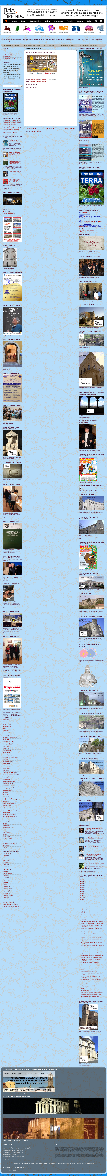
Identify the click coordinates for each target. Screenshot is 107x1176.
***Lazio (4, 868)
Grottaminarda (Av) (7, 783)
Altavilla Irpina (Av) (7, 752)
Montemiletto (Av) (7, 744)
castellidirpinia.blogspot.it (90, 221)
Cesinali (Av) (5, 734)
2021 (81, 889)
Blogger (92, 1163)
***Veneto (5, 877)
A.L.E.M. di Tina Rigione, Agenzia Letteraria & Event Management (18, 1147)
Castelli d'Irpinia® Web (8, 51)
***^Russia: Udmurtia (7, 900)
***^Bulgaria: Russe (7, 895)
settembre (84, 907)
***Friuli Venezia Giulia (8, 902)
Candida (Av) (6, 748)
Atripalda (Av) (6, 724)
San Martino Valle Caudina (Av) (10, 774)
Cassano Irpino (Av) (7, 827)
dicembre (84, 901)
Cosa (82, 969)
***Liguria (5, 858)
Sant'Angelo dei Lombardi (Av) (10, 757)
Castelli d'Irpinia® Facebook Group (11, 52)
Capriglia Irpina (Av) (7, 798)
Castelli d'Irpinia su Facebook (9, 1154)
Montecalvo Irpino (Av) (8, 787)
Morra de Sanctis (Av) (8, 808)
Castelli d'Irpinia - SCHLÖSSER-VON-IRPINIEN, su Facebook (17, 1158)
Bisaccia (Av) (6, 768)
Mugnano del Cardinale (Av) (9, 810)
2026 (81, 879)
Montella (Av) (6, 832)
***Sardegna (5, 893)
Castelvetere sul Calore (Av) (9, 799)
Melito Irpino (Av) (6, 830)
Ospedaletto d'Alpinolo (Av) (9, 772)
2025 (81, 881)
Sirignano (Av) (6, 845)
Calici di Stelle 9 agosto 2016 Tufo (89, 971)
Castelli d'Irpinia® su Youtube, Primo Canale (13, 1150)
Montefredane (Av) (7, 743)
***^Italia (5, 855)
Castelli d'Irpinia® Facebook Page (10, 54)
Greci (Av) (5, 829)
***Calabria (5, 860)
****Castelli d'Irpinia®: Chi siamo (11, 45)
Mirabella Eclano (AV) (8, 785)
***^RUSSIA (5, 890)
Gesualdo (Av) (6, 730)
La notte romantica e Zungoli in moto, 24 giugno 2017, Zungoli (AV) (94, 855)
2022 (81, 887)
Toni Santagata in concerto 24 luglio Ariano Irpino (92, 982)
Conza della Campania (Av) (9, 781)
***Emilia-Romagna (7, 879)
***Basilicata (5, 862)
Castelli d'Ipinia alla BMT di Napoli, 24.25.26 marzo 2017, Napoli (15, 153)
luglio (83, 911)
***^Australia (5, 886)
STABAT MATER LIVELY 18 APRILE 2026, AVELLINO (15, 141)
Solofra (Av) (5, 763)
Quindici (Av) (6, 836)
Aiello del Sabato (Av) (8, 819)
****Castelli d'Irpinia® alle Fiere (10, 132)
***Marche (5, 880)
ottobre (83, 905)
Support (83, 988)
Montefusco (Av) (6, 755)
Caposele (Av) (45, 81)
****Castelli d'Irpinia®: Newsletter (68, 45)
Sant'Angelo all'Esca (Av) (8, 814)
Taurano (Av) (6, 765)
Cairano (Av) (5, 794)
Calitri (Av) (5, 796)
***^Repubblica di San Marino (9, 904)
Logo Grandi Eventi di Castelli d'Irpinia (90, 996)
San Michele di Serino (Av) (9, 737)
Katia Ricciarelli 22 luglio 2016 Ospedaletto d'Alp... (92, 955)
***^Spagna (5, 891)
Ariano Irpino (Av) (7, 726)
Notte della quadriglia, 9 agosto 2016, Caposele (92, 921)
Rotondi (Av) (5, 841)
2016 (81, 899)
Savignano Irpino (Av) (8, 776)
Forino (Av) (5, 801)
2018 (81, 895)
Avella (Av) (5, 754)
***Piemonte (5, 882)
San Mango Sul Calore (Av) (9, 843)
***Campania (32, 81)
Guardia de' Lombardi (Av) (9, 803)
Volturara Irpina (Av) (7, 790)
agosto (83, 909)
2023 (81, 885)
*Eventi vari (38, 81)
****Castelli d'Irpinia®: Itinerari (49, 45)
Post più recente (31, 128)
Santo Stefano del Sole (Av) (9, 816)
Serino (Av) (5, 777)
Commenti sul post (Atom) (36, 131)
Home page (50, 128)
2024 (81, 883)
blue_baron (81, 1163)
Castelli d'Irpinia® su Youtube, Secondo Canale (13, 1152)
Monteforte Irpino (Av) (8, 741)
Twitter (86, 226)
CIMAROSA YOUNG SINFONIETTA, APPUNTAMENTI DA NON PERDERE (93, 838)
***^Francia (5, 897)
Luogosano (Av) (6, 807)
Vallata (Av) (5, 759)
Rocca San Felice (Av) (8, 838)
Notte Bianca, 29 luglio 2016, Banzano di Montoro (92, 931)
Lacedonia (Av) (6, 805)
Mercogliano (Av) (6, 721)
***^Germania (6, 899)
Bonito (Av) (5, 823)
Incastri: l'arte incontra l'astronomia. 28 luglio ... (92, 937)
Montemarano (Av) (7, 750)
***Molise (5, 884)
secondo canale (87, 224)
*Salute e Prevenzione (8, 213)
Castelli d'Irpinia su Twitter (9, 1159)
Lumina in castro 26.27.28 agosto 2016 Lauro (91, 957)
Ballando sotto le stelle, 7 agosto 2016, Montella (92, 923)
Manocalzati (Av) (6, 722)
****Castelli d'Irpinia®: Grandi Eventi (30, 45)
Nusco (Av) (5, 834)
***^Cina (4, 864)
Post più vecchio (70, 128)
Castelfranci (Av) (6, 779)
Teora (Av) (5, 847)
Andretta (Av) (6, 792)
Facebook (81, 226)
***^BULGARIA (6, 869)
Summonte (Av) (6, 739)
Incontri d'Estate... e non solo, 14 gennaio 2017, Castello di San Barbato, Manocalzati (14, 181)
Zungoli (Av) (5, 766)
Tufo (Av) (5, 735)
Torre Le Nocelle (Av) (7, 818)
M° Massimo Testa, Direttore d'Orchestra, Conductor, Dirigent (17, 1148)
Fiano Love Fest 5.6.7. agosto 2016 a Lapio (91, 994)
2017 (81, 897)
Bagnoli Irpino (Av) (7, 761)
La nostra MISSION (85, 990)
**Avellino (5, 719)
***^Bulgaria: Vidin (7, 888)
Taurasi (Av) (5, 788)
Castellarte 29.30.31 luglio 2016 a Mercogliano (92, 992)
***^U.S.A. (5, 866)
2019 (81, 893)
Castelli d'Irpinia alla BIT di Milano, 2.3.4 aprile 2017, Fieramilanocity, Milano (15, 173)
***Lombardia (6, 857)
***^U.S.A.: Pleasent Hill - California (11, 906)
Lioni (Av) (5, 770)
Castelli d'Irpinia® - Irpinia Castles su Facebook (13, 1156)
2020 (81, 891)
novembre (84, 903)
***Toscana (5, 875)
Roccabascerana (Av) (8, 840)
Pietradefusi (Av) (6, 812)
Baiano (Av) (5, 821)
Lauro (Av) (5, 732)
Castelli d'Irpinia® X (7, 56)
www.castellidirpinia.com (84, 214)
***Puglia (5, 871)
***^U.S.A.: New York (7, 873)
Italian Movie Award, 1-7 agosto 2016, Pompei (91, 912)
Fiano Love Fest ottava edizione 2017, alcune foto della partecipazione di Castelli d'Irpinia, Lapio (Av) (15, 161)
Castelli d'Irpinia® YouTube (9, 58)
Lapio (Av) (5, 728)
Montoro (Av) (6, 746)
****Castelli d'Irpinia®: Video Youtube (88, 45)
